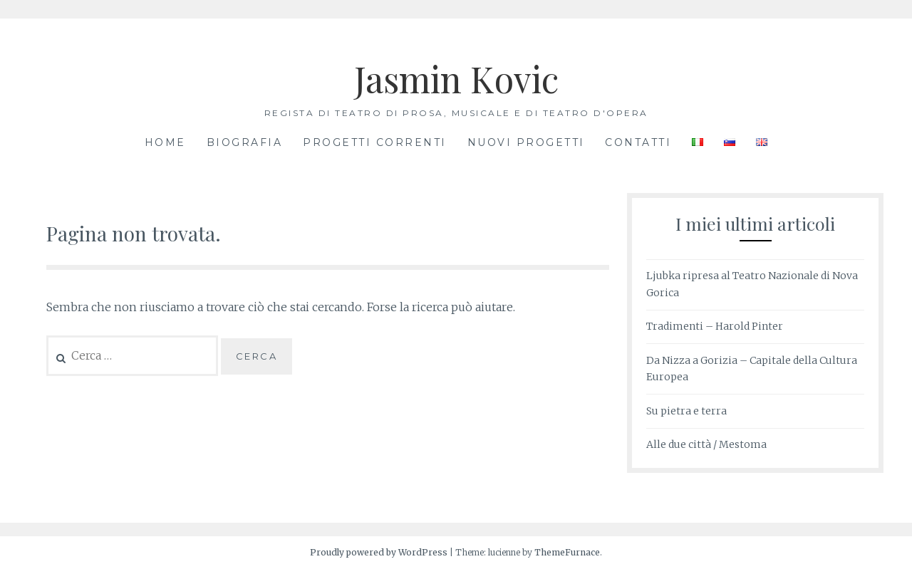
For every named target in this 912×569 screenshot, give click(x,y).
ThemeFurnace (567, 552)
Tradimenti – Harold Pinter (714, 326)
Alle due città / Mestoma (706, 444)
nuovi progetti (526, 142)
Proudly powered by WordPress (378, 552)
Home (165, 142)
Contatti (638, 142)
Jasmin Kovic (456, 79)
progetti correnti (375, 142)
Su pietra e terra (686, 410)
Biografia (245, 142)
